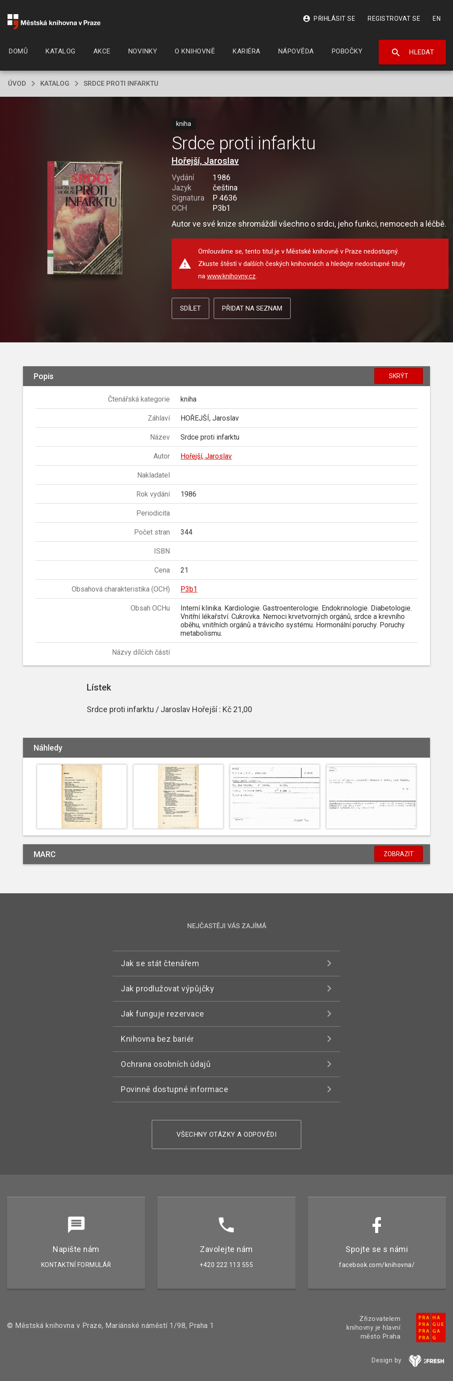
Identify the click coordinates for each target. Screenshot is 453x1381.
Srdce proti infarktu (121, 83)
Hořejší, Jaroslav (205, 161)
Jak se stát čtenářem (160, 963)
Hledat (412, 52)
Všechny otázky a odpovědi (227, 1134)
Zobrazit (399, 853)
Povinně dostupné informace (174, 1089)
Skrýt (398, 375)
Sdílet (190, 308)
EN (437, 18)
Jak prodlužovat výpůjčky (167, 988)
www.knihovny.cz (231, 276)
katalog (54, 83)
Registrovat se (394, 18)
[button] (84, 218)
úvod (17, 83)
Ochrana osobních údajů (166, 1064)
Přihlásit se (329, 19)
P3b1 (188, 589)
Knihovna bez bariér (157, 1038)
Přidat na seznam (252, 308)
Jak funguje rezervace (162, 1013)
